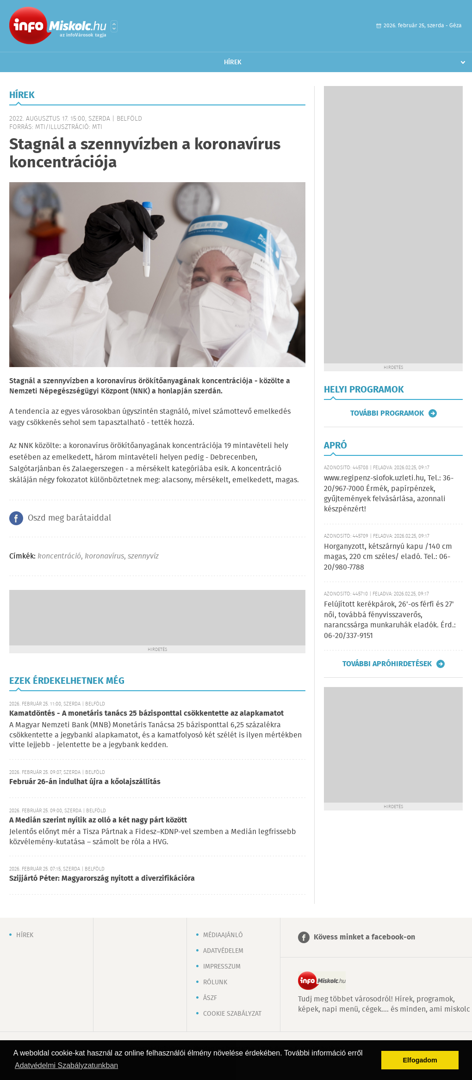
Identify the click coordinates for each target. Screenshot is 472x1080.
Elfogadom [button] (420, 1060)
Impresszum (222, 967)
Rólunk (215, 982)
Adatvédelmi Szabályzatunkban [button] (66, 1065)
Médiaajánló (223, 935)
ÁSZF (210, 998)
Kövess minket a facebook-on (364, 937)
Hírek (233, 62)
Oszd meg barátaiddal (69, 518)
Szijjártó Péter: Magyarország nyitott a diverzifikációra (102, 878)
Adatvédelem (223, 951)
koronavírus (104, 556)
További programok (387, 413)
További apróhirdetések (387, 664)
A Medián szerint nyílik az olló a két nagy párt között (98, 820)
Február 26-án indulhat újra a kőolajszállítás (85, 782)
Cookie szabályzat (232, 1014)
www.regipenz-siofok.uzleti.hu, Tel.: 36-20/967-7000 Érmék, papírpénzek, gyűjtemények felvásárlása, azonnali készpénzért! (388, 493)
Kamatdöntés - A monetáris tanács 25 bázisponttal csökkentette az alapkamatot (146, 713)
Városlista (114, 26)
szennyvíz (143, 556)
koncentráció (59, 556)
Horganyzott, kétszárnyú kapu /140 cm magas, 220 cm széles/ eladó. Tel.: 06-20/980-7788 (388, 557)
